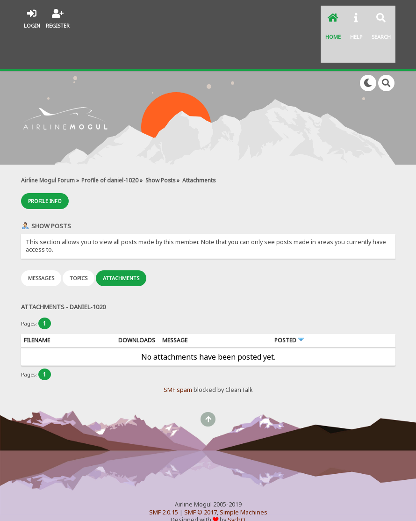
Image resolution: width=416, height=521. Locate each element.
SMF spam (178, 354)
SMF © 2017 (200, 476)
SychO (236, 484)
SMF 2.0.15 (163, 476)
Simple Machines (243, 476)
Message (174, 304)
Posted (289, 304)
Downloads (136, 304)
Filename (37, 304)
